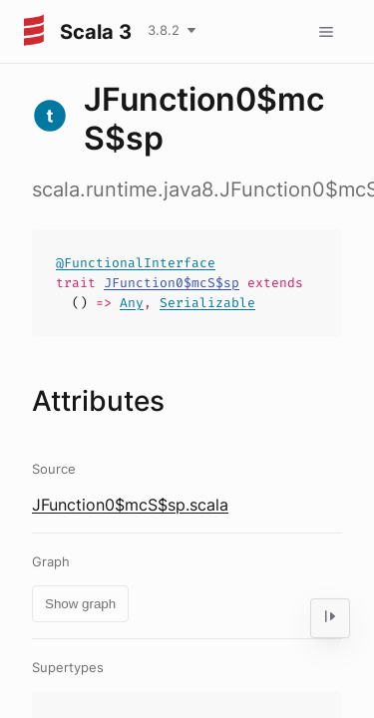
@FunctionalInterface (135, 262)
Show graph (80, 603)
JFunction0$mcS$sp (171, 282)
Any (132, 302)
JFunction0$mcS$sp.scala (130, 505)
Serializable (207, 302)
